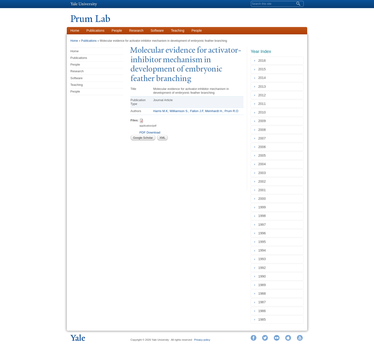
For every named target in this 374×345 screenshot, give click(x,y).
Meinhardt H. (214, 111)
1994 (263, 250)
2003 (263, 173)
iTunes (288, 338)
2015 (263, 69)
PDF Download (150, 132)
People (117, 30)
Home (74, 30)
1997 (263, 225)
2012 (263, 95)
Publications (95, 30)
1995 (263, 242)
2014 (263, 78)
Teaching (177, 30)
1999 (263, 207)
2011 (263, 104)
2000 (263, 199)
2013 (263, 86)
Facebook (253, 338)
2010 (263, 112)
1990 (263, 276)
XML (163, 137)
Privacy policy (202, 339)
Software (157, 30)
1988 (263, 293)
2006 (263, 147)
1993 (263, 259)
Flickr (277, 338)
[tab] (277, 61)
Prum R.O (231, 111)
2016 (263, 60)
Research (136, 30)
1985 (263, 319)
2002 (263, 181)
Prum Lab (90, 19)
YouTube (300, 338)
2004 (263, 164)
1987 (263, 302)
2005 (263, 155)
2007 (263, 138)
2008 (263, 130)
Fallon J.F (196, 111)
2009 (263, 121)
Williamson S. (179, 111)
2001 (263, 190)
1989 (263, 285)
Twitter (265, 338)
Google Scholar (143, 137)
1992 (263, 268)
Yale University (83, 4)
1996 (263, 233)
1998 (263, 216)
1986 (263, 311)
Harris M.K (160, 111)
